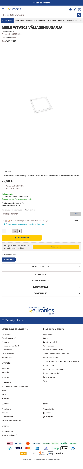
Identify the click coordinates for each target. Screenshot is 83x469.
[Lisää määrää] (19, 231)
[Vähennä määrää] (4, 231)
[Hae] (79, 15)
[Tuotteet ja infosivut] (4, 9)
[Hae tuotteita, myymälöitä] (41, 15)
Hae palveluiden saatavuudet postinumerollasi (18, 210)
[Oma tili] (70, 9)
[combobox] (41, 15)
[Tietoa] (75, 9)
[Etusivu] (14, 9)
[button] (8, 32)
